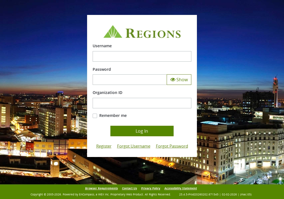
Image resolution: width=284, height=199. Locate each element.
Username (102, 45)
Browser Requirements (101, 188)
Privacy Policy (150, 188)
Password (102, 69)
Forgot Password (172, 146)
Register (103, 146)
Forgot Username (133, 146)
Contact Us (129, 188)
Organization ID (107, 92)
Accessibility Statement (180, 188)
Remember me (113, 115)
